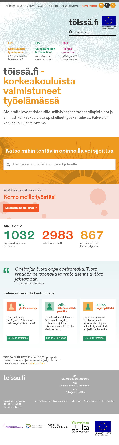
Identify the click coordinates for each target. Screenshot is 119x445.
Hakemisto (52, 6)
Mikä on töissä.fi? (15, 6)
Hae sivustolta (72, 32)
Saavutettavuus (35, 6)
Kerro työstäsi (89, 6)
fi (107, 5)
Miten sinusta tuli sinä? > (21, 208)
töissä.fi (83, 23)
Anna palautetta (70, 6)
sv (113, 5)
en (101, 5)
